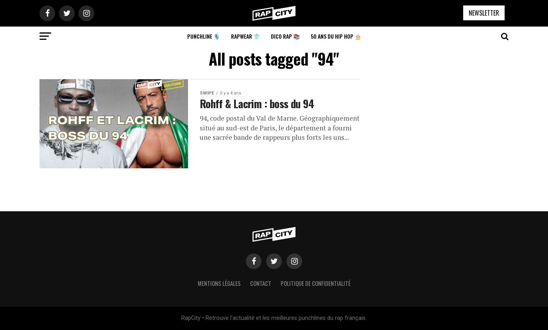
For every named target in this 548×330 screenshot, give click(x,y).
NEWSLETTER (484, 13)
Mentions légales (219, 283)
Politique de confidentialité (316, 283)
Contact (260, 283)
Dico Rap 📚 (285, 36)
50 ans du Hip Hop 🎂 (336, 36)
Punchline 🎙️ (203, 36)
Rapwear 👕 (245, 36)
